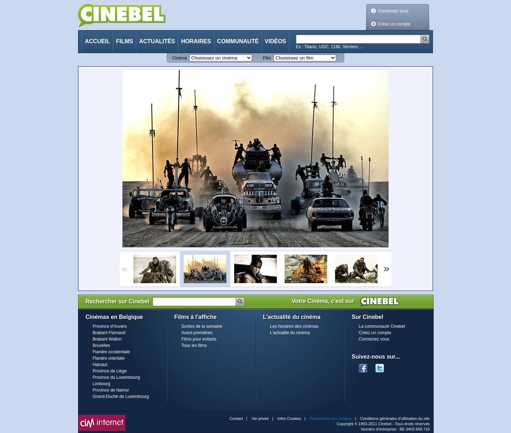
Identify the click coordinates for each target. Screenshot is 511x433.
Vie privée (260, 418)
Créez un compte (394, 24)
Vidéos (275, 41)
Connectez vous (393, 11)
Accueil (97, 41)
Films (124, 41)
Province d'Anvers (110, 326)
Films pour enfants (198, 339)
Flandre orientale (109, 358)
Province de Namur (111, 390)
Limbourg (101, 383)
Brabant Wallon (107, 339)
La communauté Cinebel (382, 326)
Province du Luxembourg (116, 377)
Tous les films (194, 345)
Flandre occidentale (111, 351)
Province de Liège (110, 371)
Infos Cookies (289, 418)
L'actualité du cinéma (290, 332)
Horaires (196, 41)
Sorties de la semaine (201, 326)
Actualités (157, 41)
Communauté (238, 41)
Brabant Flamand (109, 332)
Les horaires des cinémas (294, 326)
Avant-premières (197, 332)
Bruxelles (101, 345)
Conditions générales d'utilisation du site (395, 418)
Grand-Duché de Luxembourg (121, 396)
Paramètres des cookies (331, 418)
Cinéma (179, 58)
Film (267, 58)
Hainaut (100, 364)
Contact (236, 418)
